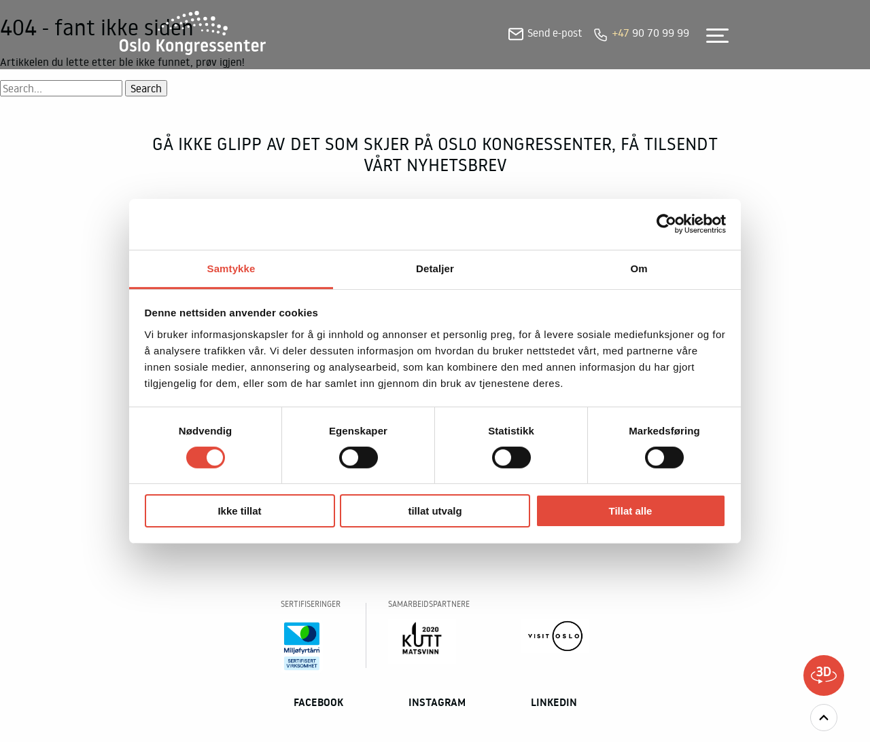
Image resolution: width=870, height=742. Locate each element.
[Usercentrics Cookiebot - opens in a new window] (666, 224)
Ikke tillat (239, 511)
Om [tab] (638, 268)
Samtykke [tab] (231, 268)
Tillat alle (630, 511)
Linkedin (554, 702)
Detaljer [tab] (435, 268)
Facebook (318, 702)
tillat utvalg (435, 511)
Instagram (437, 702)
